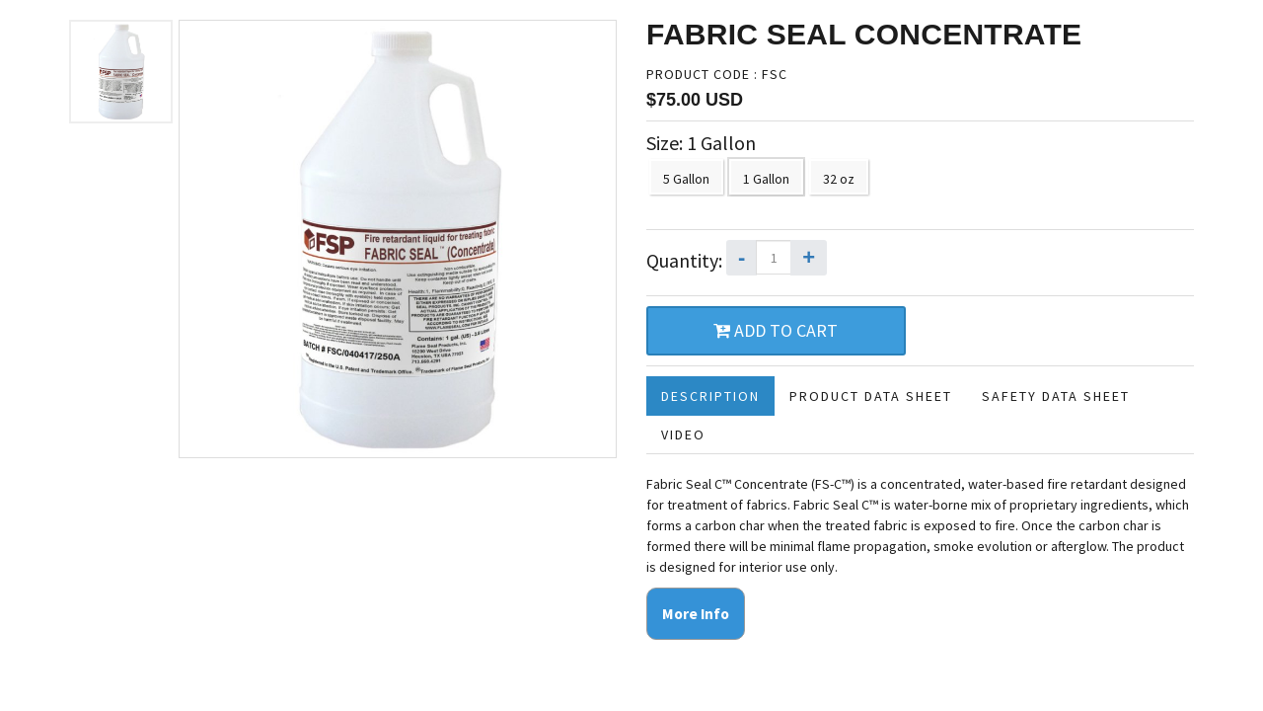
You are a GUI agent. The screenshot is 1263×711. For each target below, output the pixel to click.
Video (683, 434)
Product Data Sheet (870, 396)
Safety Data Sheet (1056, 396)
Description (710, 396)
